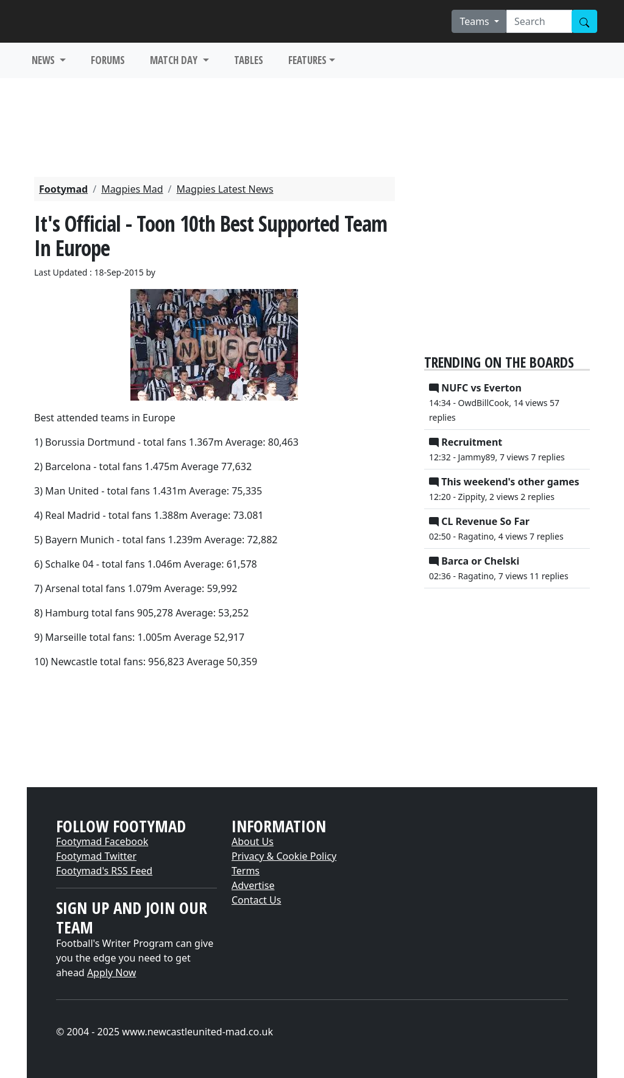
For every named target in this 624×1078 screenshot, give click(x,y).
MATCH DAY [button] (175, 60)
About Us (253, 841)
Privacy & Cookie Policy (284, 856)
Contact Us (256, 900)
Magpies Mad (132, 189)
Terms (246, 870)
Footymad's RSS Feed (104, 870)
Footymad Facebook (102, 841)
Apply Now (111, 972)
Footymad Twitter (96, 856)
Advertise (253, 885)
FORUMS (108, 60)
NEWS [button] (44, 60)
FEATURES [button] (307, 60)
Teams (475, 21)
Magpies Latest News (225, 189)
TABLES (248, 60)
